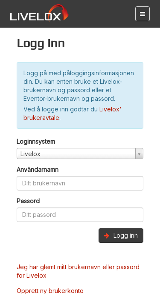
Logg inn (121, 235)
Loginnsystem (36, 141)
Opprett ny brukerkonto (50, 290)
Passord (28, 201)
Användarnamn (37, 169)
